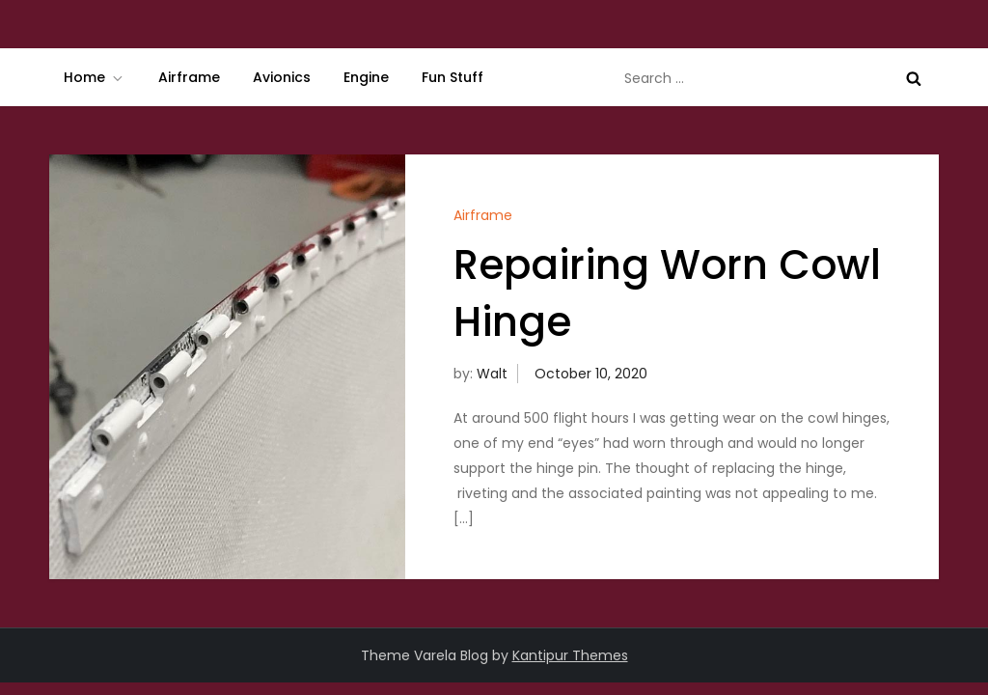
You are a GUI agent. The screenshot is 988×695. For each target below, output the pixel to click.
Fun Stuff (452, 77)
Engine (366, 77)
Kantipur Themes (570, 655)
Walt (492, 373)
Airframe (189, 77)
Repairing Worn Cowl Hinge (667, 293)
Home (94, 77)
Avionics (282, 77)
